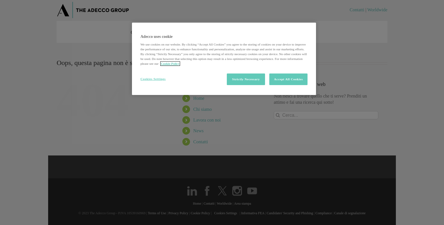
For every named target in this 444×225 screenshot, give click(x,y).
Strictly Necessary (246, 79)
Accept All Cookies (288, 79)
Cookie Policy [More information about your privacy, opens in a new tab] (170, 63)
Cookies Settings (153, 79)
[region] (224, 59)
